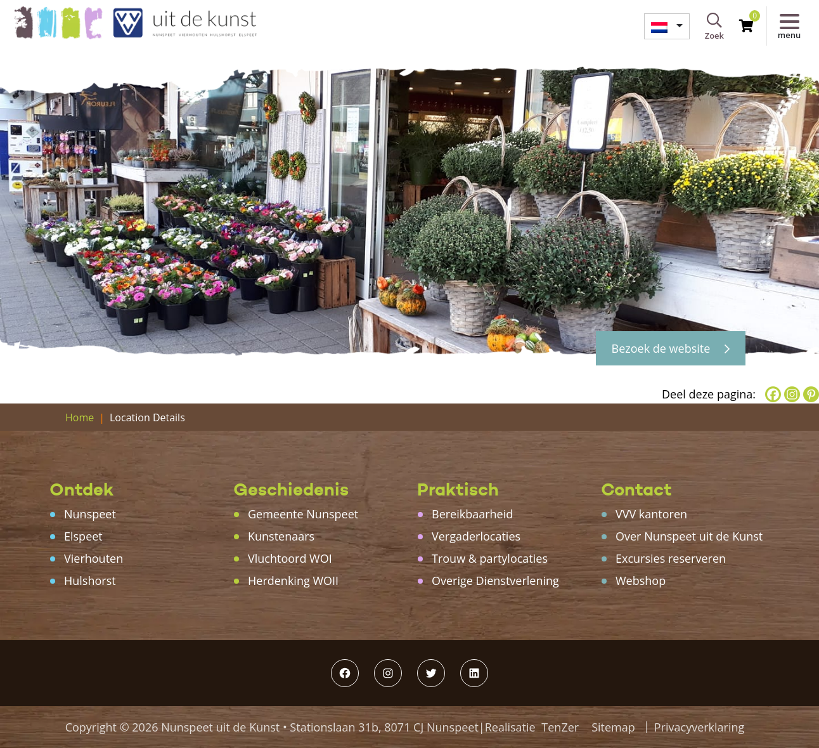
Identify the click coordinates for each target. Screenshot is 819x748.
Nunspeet (90, 514)
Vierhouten (93, 558)
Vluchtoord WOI (290, 558)
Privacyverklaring (699, 727)
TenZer (560, 727)
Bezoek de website (671, 348)
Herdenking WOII (293, 580)
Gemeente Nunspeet (303, 514)
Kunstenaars (281, 536)
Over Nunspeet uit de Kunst (689, 536)
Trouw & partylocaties (490, 558)
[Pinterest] (811, 394)
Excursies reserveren (671, 558)
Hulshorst (90, 580)
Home (79, 417)
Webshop (641, 580)
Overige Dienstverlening (495, 580)
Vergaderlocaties (476, 536)
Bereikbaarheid (472, 514)
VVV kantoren (651, 514)
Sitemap (613, 727)
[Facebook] (773, 394)
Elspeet (83, 536)
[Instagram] (792, 394)
